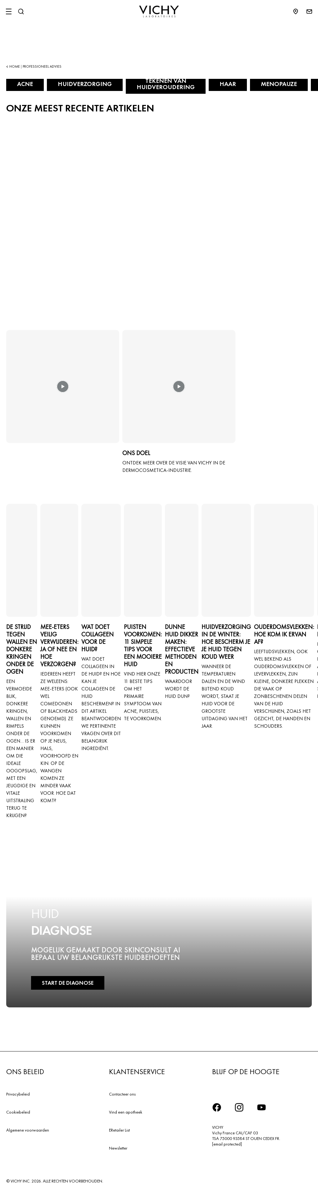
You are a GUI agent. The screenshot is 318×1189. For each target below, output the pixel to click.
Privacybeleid (18, 1094)
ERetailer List (119, 1130)
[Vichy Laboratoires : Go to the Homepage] (159, 11)
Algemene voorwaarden (27, 1130)
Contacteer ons (122, 1094)
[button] (62, 391)
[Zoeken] (21, 11)
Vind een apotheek (125, 1112)
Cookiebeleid (18, 1112)
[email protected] (227, 1144)
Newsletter (118, 1148)
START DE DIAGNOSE (67, 982)
